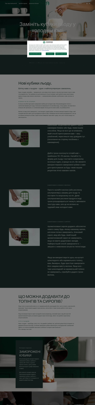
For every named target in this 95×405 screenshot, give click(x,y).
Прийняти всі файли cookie (61, 53)
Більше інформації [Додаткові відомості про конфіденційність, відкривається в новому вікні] (45, 50)
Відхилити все (50, 53)
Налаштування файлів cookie (35, 53)
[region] (48, 49)
